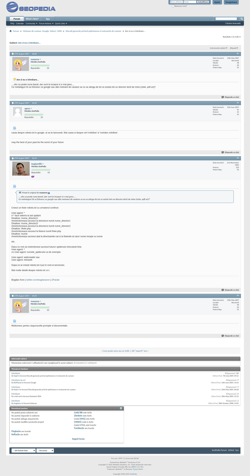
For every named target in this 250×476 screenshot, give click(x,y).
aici (47, 270)
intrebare (15, 393)
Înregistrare (231, 2)
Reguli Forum (78, 439)
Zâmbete (78, 415)
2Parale (56, 279)
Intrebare (15, 373)
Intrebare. (15, 387)
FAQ (12, 23)
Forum (17, 19)
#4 (238, 295)
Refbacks (15, 434)
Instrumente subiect (218, 48)
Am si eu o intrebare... (29, 42)
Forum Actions (45, 23)
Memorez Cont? (179, 6)
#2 (238, 102)
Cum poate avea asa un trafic (116, 351)
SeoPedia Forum (219, 450)
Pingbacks (16, 431)
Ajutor (217, 2)
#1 (238, 53)
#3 (238, 158)
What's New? (32, 19)
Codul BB (78, 412)
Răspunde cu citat (230, 97)
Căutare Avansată (232, 23)
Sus (237, 450)
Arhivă (231, 450)
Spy (48, 19)
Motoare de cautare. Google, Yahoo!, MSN (42, 31)
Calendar (20, 23)
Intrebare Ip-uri (18, 380)
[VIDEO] (77, 422)
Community (30, 23)
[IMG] (82, 418)
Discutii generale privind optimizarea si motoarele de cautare (93, 31)
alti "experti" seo (139, 351)
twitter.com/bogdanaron (38, 279)
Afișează (233, 48)
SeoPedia (133, 474)
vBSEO (133, 467)
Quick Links (60, 23)
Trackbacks (79, 428)
